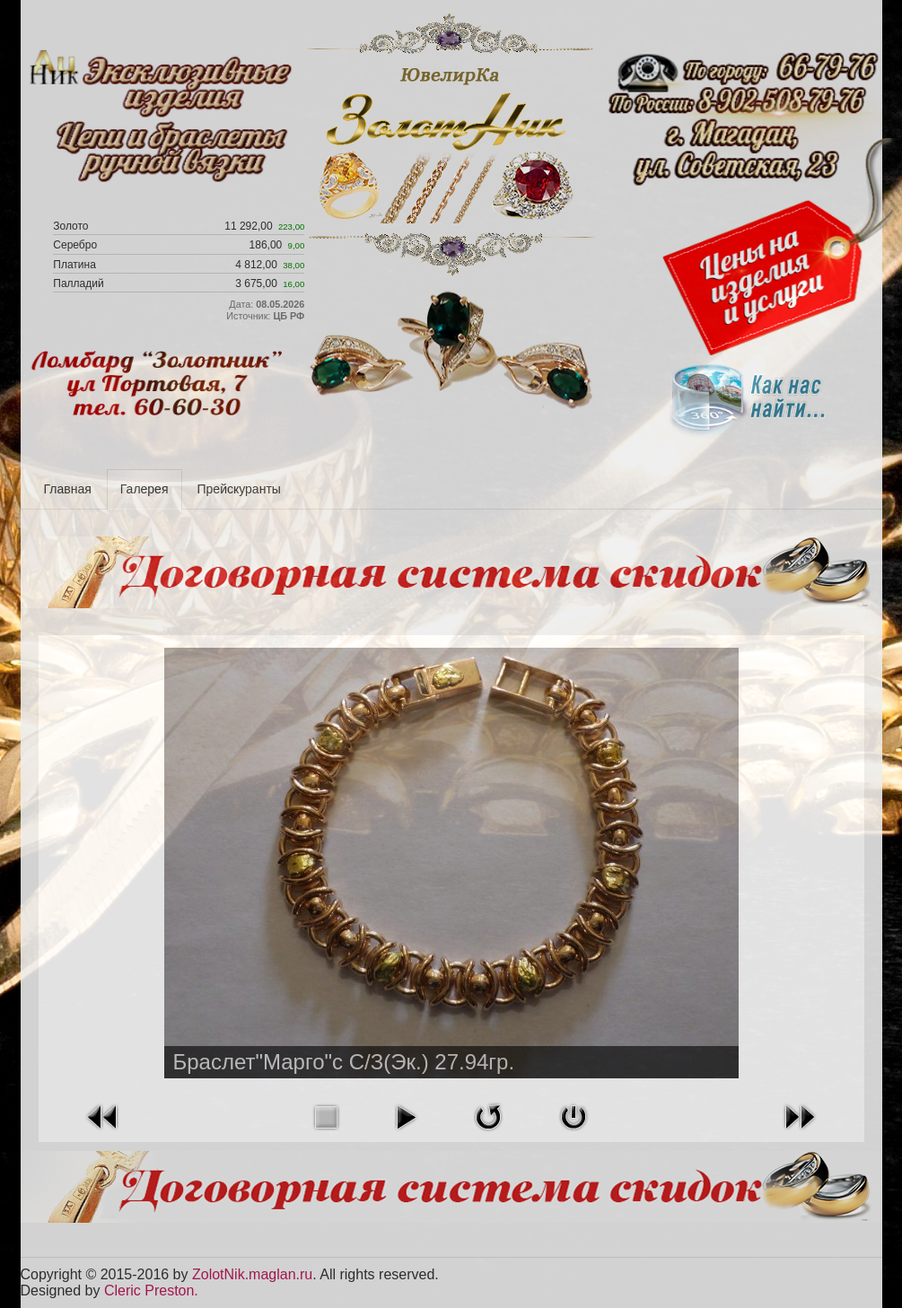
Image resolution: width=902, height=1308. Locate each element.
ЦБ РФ (288, 315)
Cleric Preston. (151, 1290)
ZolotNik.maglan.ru (252, 1274)
